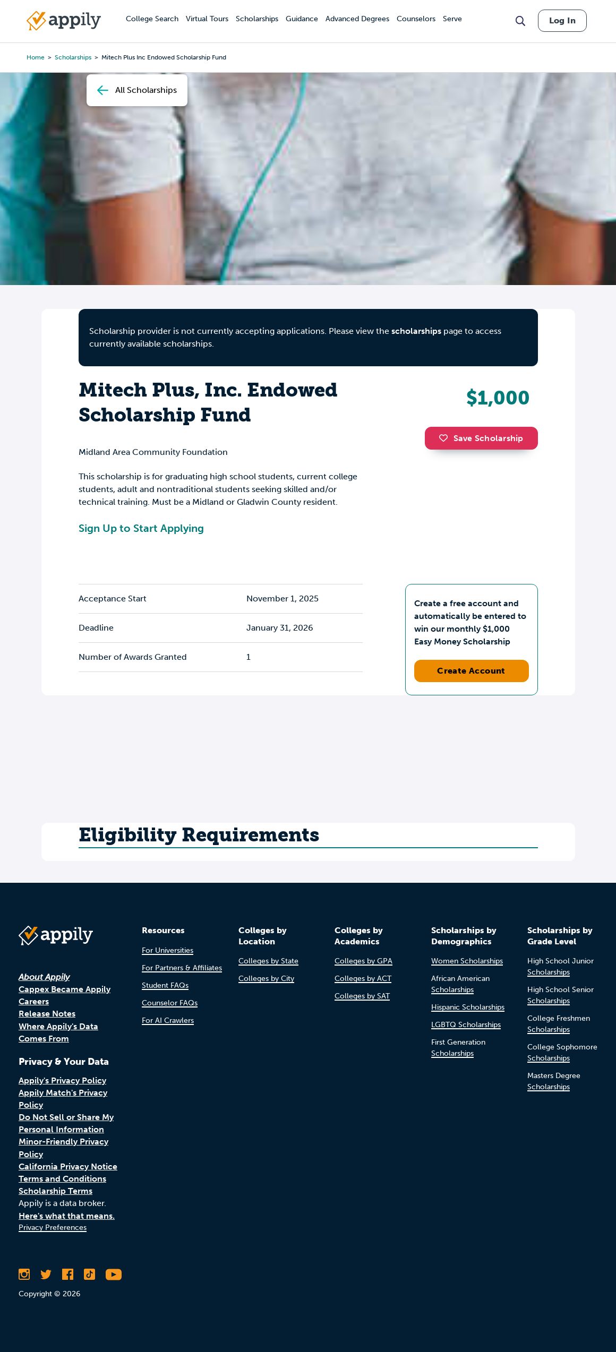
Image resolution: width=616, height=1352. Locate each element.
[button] (446, 438)
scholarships (416, 331)
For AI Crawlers (168, 1020)
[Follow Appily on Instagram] (24, 1274)
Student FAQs (165, 985)
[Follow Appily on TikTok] (89, 1274)
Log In (562, 20)
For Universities (167, 950)
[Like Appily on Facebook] (67, 1274)
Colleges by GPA (363, 961)
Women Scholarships (467, 961)
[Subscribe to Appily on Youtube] (114, 1274)
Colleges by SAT (362, 996)
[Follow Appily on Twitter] (46, 1274)
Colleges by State (268, 961)
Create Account (471, 671)
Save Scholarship (481, 438)
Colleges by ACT (363, 978)
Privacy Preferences (53, 1227)
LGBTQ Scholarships (466, 1024)
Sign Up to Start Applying (141, 528)
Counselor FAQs (170, 1002)
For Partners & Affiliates (182, 967)
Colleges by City (266, 978)
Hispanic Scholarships (467, 1007)
